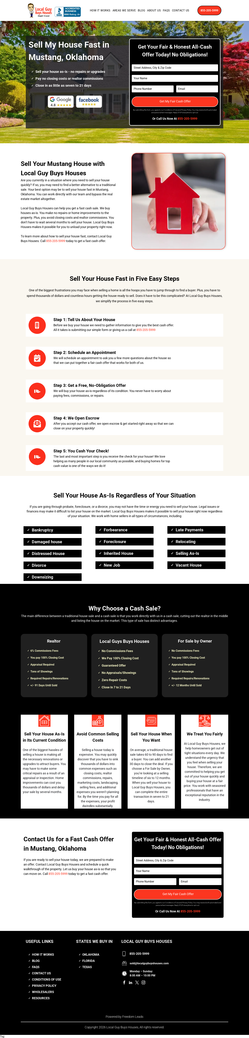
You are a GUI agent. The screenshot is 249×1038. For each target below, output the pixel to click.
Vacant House (189, 565)
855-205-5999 (187, 118)
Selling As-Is (187, 553)
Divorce (39, 565)
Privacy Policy (186, 110)
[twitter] (137, 983)
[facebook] (124, 983)
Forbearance (115, 529)
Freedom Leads (132, 1016)
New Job (112, 565)
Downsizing (42, 577)
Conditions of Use (171, 110)
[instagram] (143, 983)
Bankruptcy (42, 530)
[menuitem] (100, 10)
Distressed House (48, 553)
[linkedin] (130, 983)
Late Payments (189, 529)
